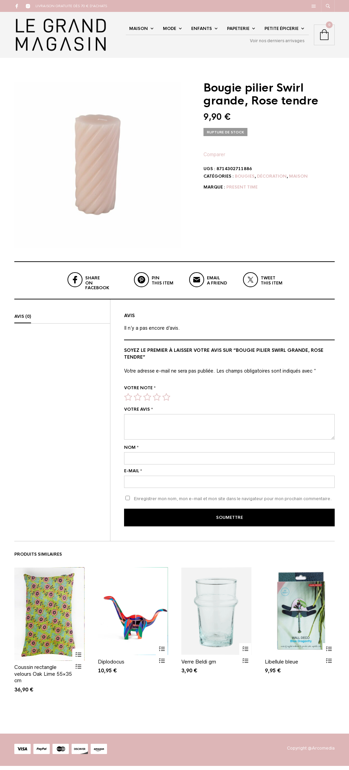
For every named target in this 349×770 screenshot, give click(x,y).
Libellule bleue (281, 666)
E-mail (133, 476)
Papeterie (238, 31)
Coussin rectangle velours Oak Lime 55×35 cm (43, 678)
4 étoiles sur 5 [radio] (157, 402)
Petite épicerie (281, 31)
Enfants (201, 31)
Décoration (272, 181)
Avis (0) (22, 321)
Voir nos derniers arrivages (277, 43)
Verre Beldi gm (198, 666)
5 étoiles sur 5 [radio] (166, 402)
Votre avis (138, 414)
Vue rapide (78, 671)
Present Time (242, 192)
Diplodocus (111, 666)
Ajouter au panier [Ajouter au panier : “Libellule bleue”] (329, 653)
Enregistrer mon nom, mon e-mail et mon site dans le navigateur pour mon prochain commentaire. (233, 504)
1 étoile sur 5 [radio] (128, 402)
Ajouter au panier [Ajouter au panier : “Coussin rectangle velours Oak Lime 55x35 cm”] (78, 659)
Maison (138, 31)
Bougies (245, 181)
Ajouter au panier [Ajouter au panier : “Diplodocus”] (162, 653)
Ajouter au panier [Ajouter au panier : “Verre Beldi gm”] (245, 653)
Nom (131, 453)
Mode (169, 31)
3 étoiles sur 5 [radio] (147, 402)
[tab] (62, 322)
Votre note (140, 393)
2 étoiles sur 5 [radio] (138, 402)
